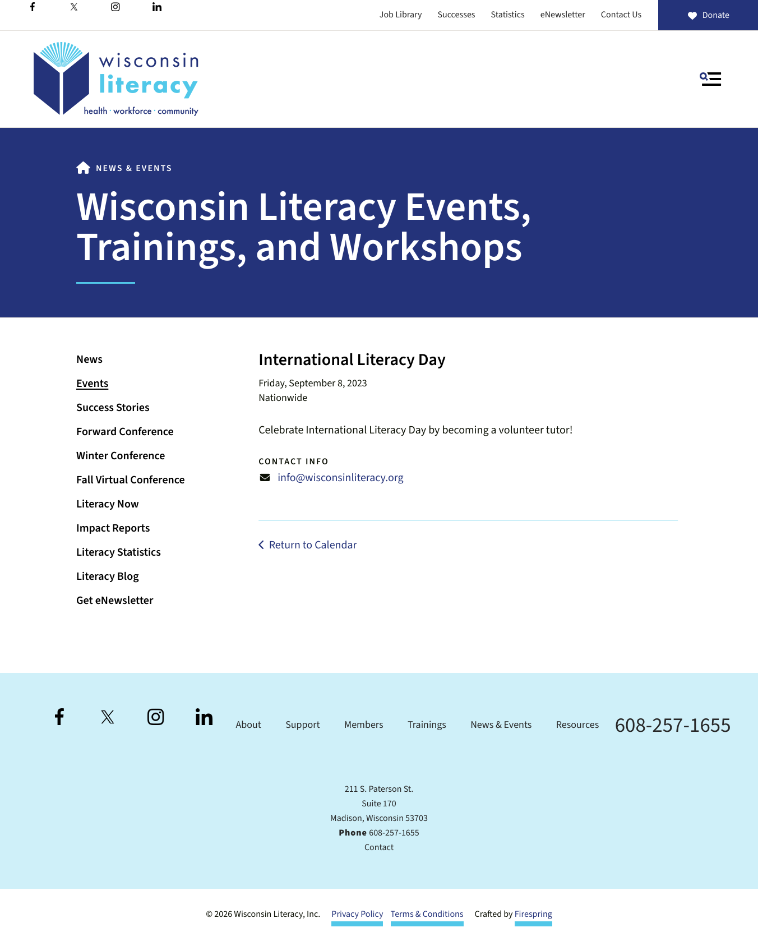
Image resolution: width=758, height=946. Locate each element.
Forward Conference (125, 432)
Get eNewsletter (114, 600)
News (89, 359)
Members (363, 725)
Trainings (427, 725)
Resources (577, 725)
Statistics (508, 15)
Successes (456, 15)
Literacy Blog (107, 576)
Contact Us (621, 15)
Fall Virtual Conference (130, 480)
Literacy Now (107, 504)
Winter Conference (120, 456)
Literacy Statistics (118, 552)
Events (92, 383)
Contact (379, 848)
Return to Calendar (313, 544)
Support (302, 725)
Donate (708, 16)
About (248, 725)
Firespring (533, 914)
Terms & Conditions (427, 914)
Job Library (401, 15)
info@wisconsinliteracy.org (341, 478)
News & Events (134, 169)
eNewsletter (562, 15)
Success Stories (113, 408)
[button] (710, 79)
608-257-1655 (673, 725)
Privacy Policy (357, 914)
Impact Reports (113, 528)
